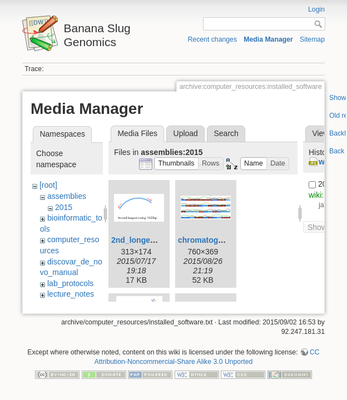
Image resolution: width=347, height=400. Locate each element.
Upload (186, 133)
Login (316, 9)
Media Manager (268, 39)
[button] (176, 163)
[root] (48, 185)
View (320, 133)
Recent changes (212, 39)
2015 (63, 207)
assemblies (66, 196)
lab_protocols (70, 283)
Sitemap (312, 39)
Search (226, 133)
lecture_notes (70, 293)
